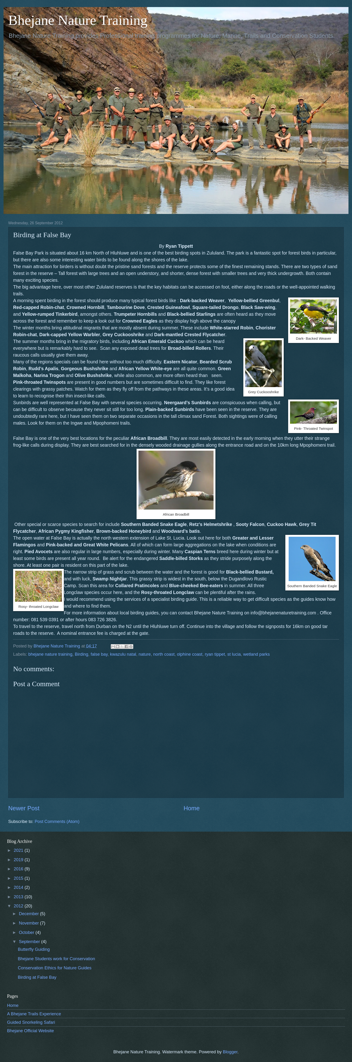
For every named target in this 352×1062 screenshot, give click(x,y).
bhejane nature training (50, 654)
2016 (19, 868)
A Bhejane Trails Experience (34, 1013)
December (29, 913)
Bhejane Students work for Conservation (56, 958)
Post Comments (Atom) (56, 821)
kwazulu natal (123, 654)
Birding (81, 654)
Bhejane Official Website (30, 1030)
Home (192, 808)
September (30, 941)
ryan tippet (215, 654)
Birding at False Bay (37, 977)
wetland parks (256, 654)
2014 (19, 887)
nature (144, 654)
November (29, 923)
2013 (19, 896)
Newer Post (23, 808)
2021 (19, 850)
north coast (164, 654)
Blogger (230, 1051)
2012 (19, 905)
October (27, 932)
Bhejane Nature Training (77, 20)
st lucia (234, 654)
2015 (19, 878)
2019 (19, 859)
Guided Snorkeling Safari (31, 1022)
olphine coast (189, 654)
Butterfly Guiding (34, 949)
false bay (99, 654)
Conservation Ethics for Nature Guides (55, 967)
